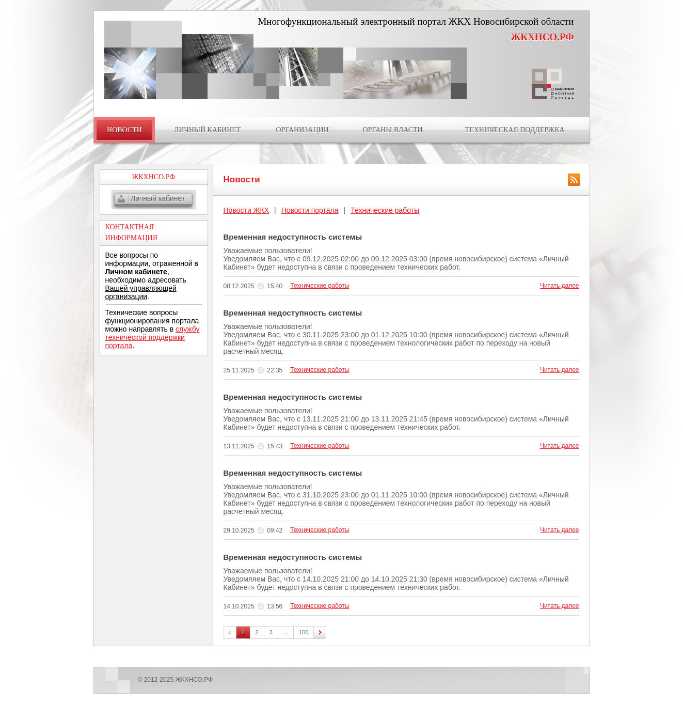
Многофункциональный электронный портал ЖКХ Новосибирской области (416, 21)
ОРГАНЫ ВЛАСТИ (393, 130)
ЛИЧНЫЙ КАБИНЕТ (207, 130)
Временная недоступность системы (293, 236)
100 (303, 632)
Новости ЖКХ (246, 210)
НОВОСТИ (124, 130)
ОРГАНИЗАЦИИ (302, 130)
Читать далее (559, 285)
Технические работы (385, 210)
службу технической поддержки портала (152, 337)
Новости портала (310, 210)
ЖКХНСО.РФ (542, 37)
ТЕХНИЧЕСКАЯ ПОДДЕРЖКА (515, 130)
